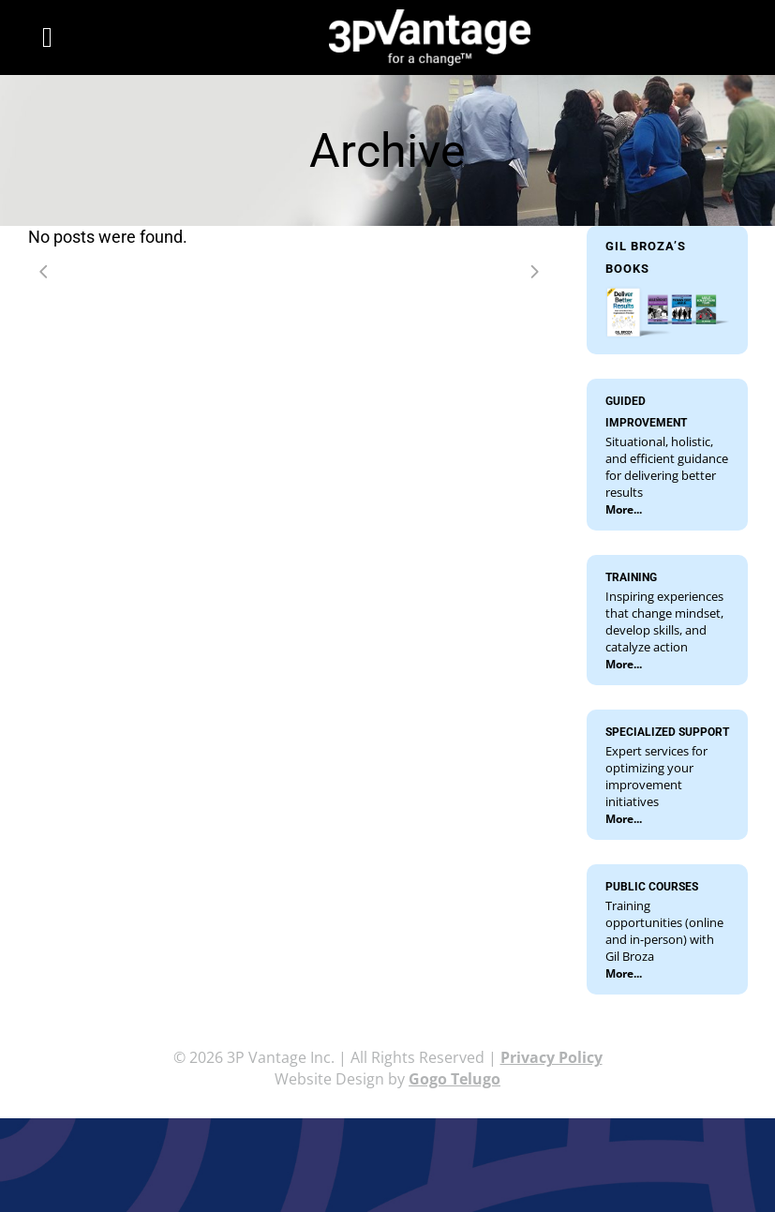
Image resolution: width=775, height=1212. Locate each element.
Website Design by (387, 1079)
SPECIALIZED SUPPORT (667, 732)
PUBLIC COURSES (651, 886)
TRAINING (631, 577)
